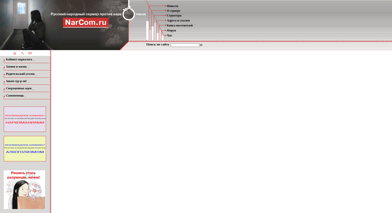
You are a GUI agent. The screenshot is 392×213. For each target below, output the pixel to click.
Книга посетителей (180, 25)
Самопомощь (15, 95)
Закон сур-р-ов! (16, 81)
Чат (169, 35)
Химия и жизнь (16, 66)
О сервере (173, 10)
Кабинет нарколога (19, 59)
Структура (174, 15)
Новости (172, 6)
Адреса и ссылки (178, 20)
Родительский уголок (20, 74)
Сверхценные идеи (19, 88)
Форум (171, 30)
